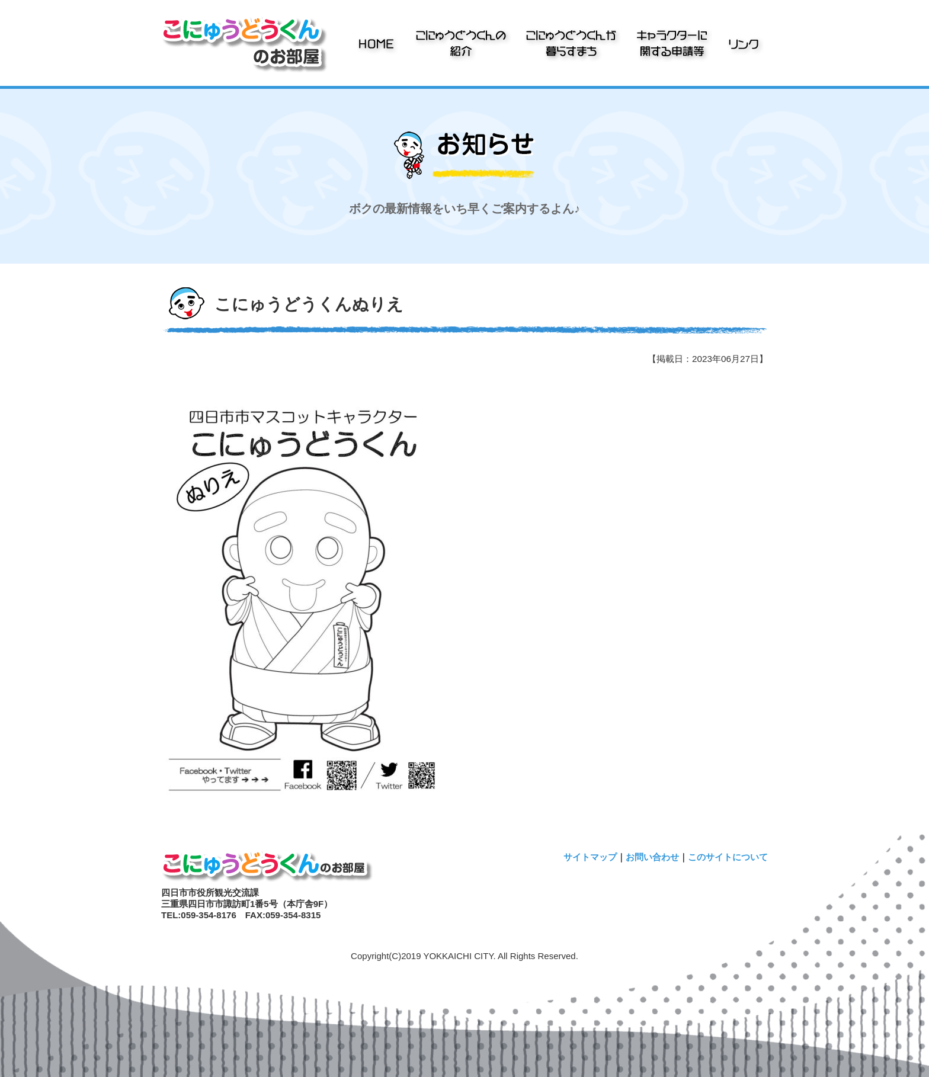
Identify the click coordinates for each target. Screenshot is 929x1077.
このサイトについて (728, 857)
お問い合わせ (652, 857)
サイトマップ (590, 857)
